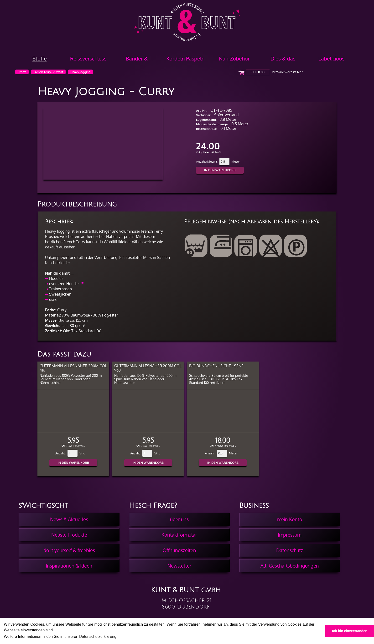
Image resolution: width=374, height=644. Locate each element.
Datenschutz (289, 550)
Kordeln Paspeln (185, 58)
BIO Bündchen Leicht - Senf (216, 365)
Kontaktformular (179, 535)
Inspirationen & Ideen (69, 566)
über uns (179, 519)
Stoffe (39, 58)
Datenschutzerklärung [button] (97, 636)
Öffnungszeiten (179, 550)
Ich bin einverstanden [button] (349, 631)
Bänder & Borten (137, 60)
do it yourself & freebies (69, 550)
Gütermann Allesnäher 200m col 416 (73, 367)
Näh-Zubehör (234, 58)
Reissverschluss (88, 58)
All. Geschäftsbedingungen (289, 566)
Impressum (289, 535)
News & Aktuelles (69, 519)
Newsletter (179, 566)
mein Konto (289, 519)
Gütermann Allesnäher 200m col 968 (148, 367)
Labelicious (331, 58)
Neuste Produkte (69, 535)
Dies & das (282, 58)
